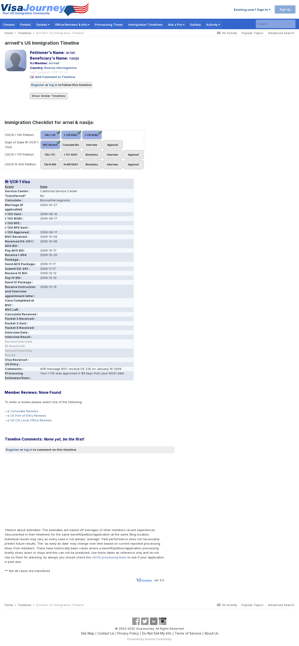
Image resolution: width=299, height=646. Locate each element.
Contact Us (105, 633)
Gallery (195, 24)
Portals (25, 24)
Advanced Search (281, 33)
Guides (43, 24)
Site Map (87, 633)
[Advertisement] (90, 490)
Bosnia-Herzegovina (60, 68)
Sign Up (285, 9)
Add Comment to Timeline (55, 77)
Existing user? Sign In (252, 9)
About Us (211, 633)
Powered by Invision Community (149, 639)
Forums (9, 24)
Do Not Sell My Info (157, 633)
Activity (213, 24)
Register (37, 85)
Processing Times (109, 24)
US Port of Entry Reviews (28, 415)
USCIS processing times (109, 557)
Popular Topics (252, 33)
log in (53, 85)
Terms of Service (188, 633)
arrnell (54, 63)
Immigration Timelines (145, 24)
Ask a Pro (176, 24)
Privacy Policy (128, 633)
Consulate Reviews (24, 411)
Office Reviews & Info (72, 24)
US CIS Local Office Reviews (31, 420)
